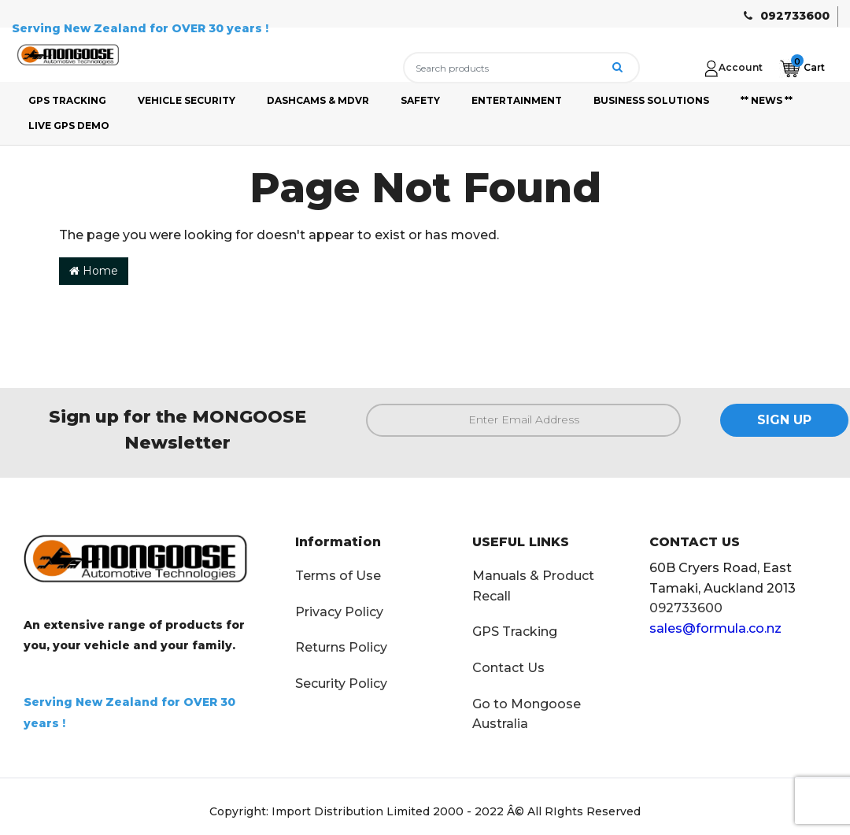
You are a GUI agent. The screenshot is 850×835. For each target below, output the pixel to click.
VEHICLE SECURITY (186, 100)
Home (93, 271)
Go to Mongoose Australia (526, 714)
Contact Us (508, 667)
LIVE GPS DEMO (68, 125)
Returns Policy (341, 647)
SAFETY (420, 100)
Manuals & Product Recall (533, 586)
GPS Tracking (514, 631)
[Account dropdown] (733, 67)
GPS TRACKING (67, 100)
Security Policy (341, 683)
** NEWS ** (767, 100)
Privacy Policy (339, 611)
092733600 (795, 16)
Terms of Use (338, 575)
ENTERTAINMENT (516, 100)
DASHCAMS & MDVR (318, 100)
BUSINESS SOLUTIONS (651, 100)
